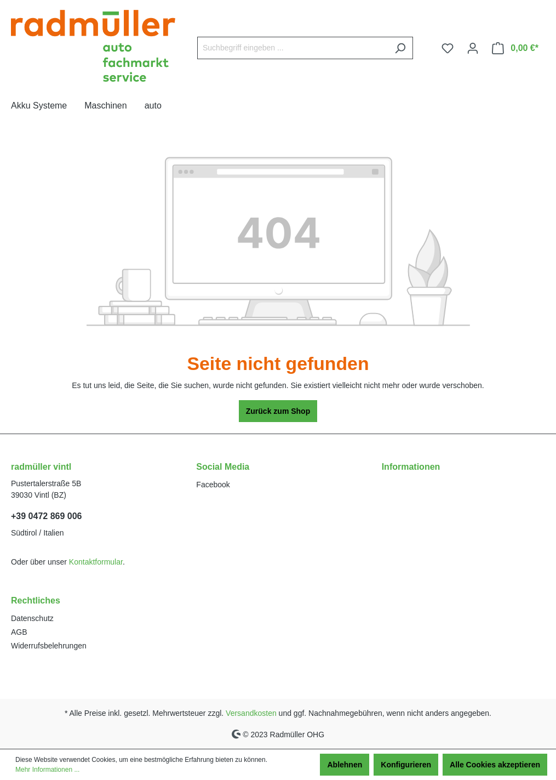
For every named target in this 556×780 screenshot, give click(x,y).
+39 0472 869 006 (46, 516)
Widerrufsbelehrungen (49, 645)
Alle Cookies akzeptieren (495, 764)
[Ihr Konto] (472, 48)
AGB (19, 632)
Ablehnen (344, 764)
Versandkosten (251, 713)
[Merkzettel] (447, 48)
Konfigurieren (406, 764)
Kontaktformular (96, 561)
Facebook (213, 484)
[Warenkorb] (515, 48)
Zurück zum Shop (278, 411)
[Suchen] (400, 48)
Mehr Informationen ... (47, 769)
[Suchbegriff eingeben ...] (292, 48)
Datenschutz (32, 618)
